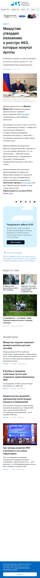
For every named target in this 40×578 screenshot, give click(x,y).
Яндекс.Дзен (8, 193)
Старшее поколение (17, 326)
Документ (26, 114)
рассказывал (26, 183)
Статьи (5, 469)
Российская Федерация (14, 253)
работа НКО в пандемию (27, 260)
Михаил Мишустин (19, 258)
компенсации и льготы (27, 256)
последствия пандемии (10, 260)
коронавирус (7, 258)
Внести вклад (15, 242)
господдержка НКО (13, 256)
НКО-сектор (7, 69)
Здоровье (21, 417)
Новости (6, 24)
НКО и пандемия (30, 258)
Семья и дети (22, 364)
